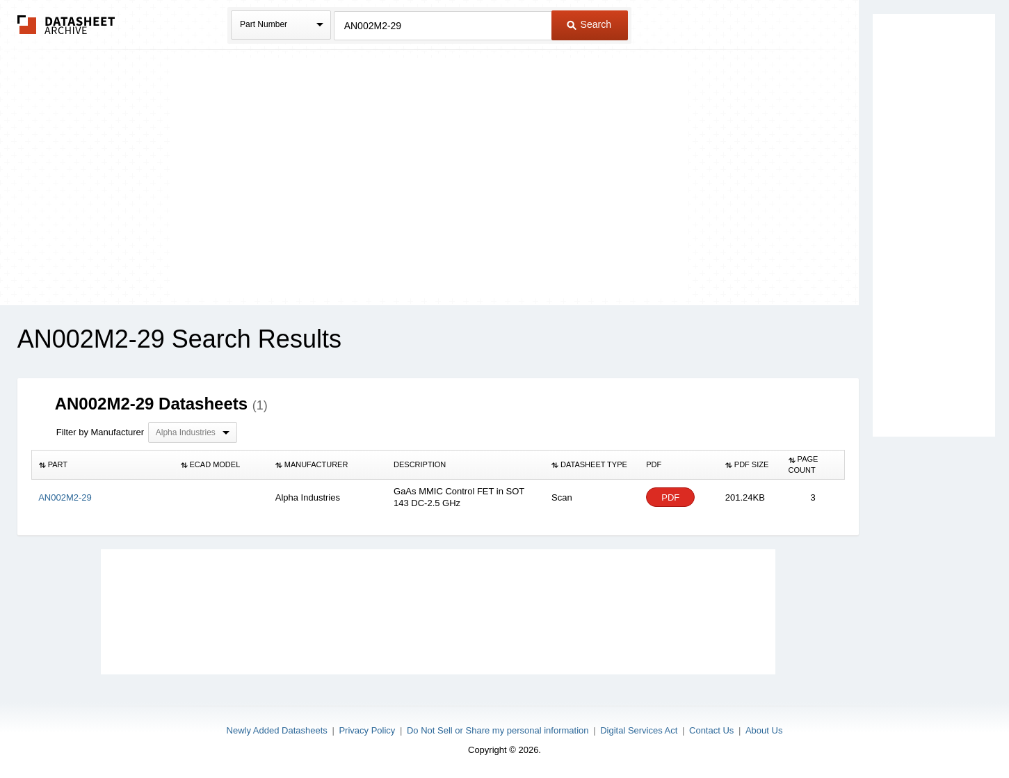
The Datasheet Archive (66, 24)
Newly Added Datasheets (277, 730)
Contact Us (711, 730)
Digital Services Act (638, 730)
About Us (763, 730)
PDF (670, 497)
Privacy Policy (367, 730)
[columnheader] (102, 465)
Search (589, 24)
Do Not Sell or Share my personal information (498, 730)
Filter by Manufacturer (100, 432)
